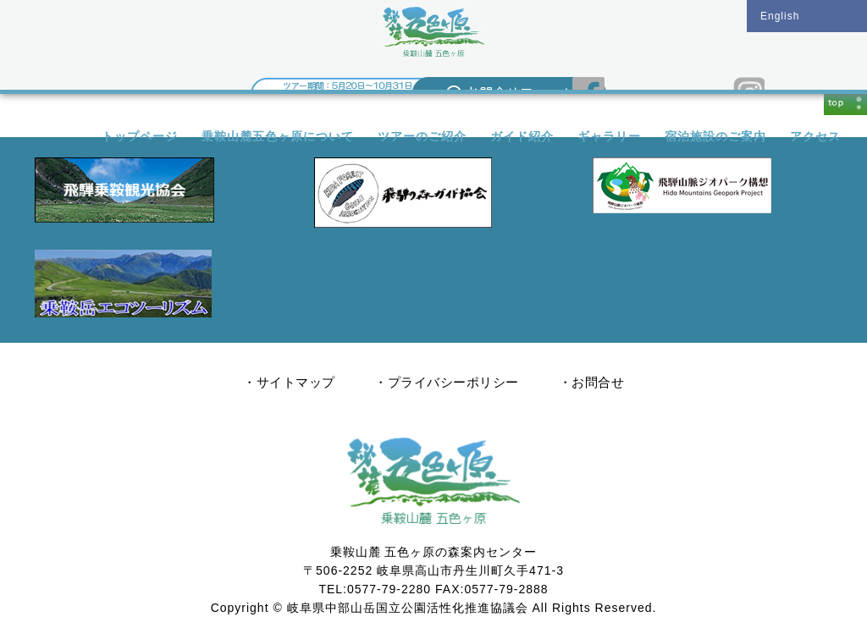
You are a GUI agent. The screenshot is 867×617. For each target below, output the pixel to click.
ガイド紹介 (522, 136)
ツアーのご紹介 (422, 136)
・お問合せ (592, 382)
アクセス (815, 136)
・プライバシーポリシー (446, 382)
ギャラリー (609, 136)
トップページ (140, 136)
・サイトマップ (289, 382)
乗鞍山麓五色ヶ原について (278, 136)
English (779, 16)
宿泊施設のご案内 (715, 136)
